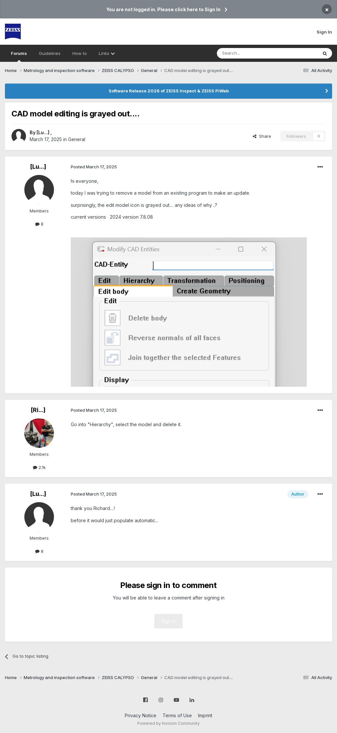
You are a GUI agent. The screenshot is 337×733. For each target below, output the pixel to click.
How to (79, 53)
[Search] (250, 53)
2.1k (39, 467)
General (76, 139)
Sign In (324, 32)
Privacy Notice (140, 715)
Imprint (205, 715)
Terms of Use (177, 715)
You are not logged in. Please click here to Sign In (163, 9)
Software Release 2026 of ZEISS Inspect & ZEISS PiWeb (169, 90)
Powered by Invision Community (168, 723)
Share (262, 136)
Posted (94, 166)
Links (107, 53)
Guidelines (50, 53)
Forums (19, 56)
